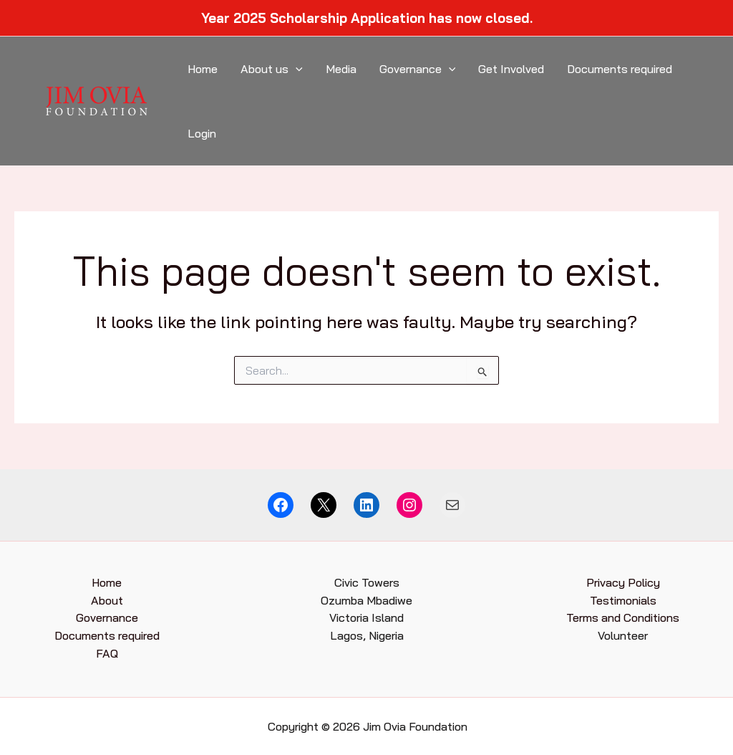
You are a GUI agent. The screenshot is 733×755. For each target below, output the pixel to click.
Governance (417, 69)
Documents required (619, 69)
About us (272, 69)
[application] (295, 69)
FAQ (107, 653)
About (107, 600)
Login (202, 133)
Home (203, 69)
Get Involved (511, 69)
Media (341, 69)
